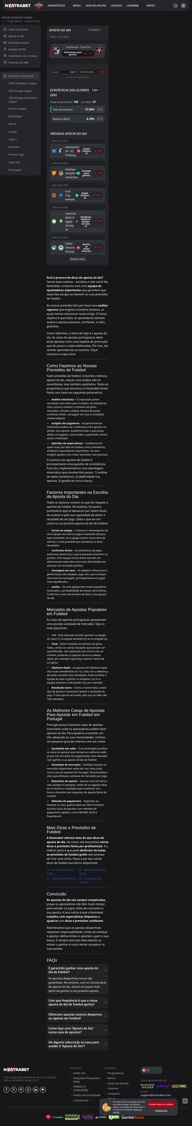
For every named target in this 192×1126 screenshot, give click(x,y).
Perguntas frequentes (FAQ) (86, 1063)
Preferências (161, 1110)
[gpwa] (72, 1100)
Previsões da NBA (15, 62)
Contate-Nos (81, 1083)
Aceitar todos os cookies (161, 1104)
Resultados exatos (16, 43)
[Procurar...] (175, 6)
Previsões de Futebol (63, 862)
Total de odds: (87, 71)
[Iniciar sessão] (183, 6)
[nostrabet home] (16, 1053)
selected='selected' (94, 89)
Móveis (151, 5)
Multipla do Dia (14, 49)
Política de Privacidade (87, 1078)
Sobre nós (79, 1056)
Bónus (77, 5)
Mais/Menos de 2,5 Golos (20, 56)
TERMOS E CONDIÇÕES (80, 1072)
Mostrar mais (78, 258)
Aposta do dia (13, 36)
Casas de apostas (96, 5)
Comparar (133, 5)
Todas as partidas (15, 29)
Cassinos (116, 5)
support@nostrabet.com (156, 1078)
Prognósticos (56, 5)
